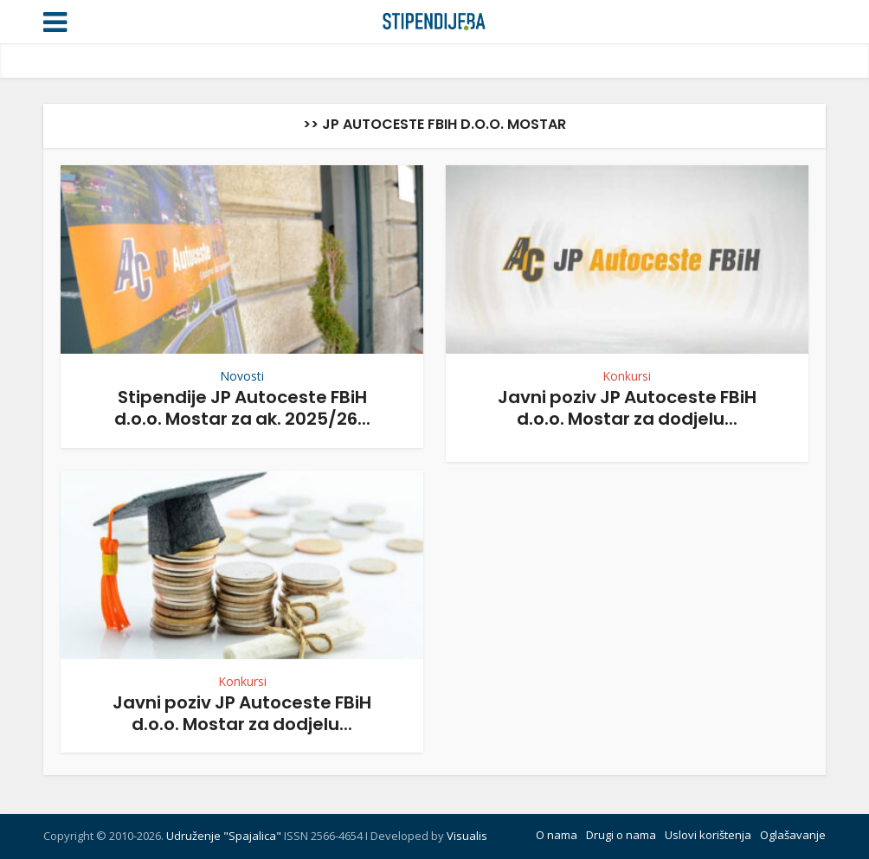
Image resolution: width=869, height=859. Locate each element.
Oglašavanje (793, 835)
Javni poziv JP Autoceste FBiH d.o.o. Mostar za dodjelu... (627, 408)
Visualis (467, 835)
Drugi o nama (621, 835)
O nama (556, 835)
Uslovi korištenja (708, 835)
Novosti (242, 376)
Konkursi (626, 376)
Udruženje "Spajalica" (223, 835)
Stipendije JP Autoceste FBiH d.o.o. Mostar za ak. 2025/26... (242, 408)
